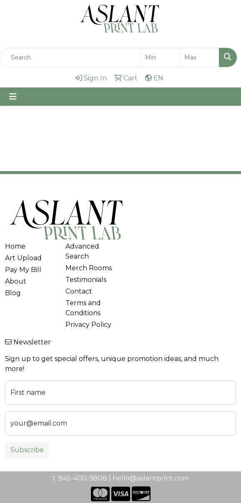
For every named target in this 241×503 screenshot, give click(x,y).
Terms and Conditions (83, 308)
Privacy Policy (88, 325)
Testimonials (85, 280)
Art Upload (23, 258)
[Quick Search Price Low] (160, 57)
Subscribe (27, 450)
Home (15, 246)
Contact (78, 291)
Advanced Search (82, 251)
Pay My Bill (23, 270)
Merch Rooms (88, 268)
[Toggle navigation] (13, 96)
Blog (13, 293)
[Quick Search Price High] (199, 57)
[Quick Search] (70, 57)
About (15, 281)
